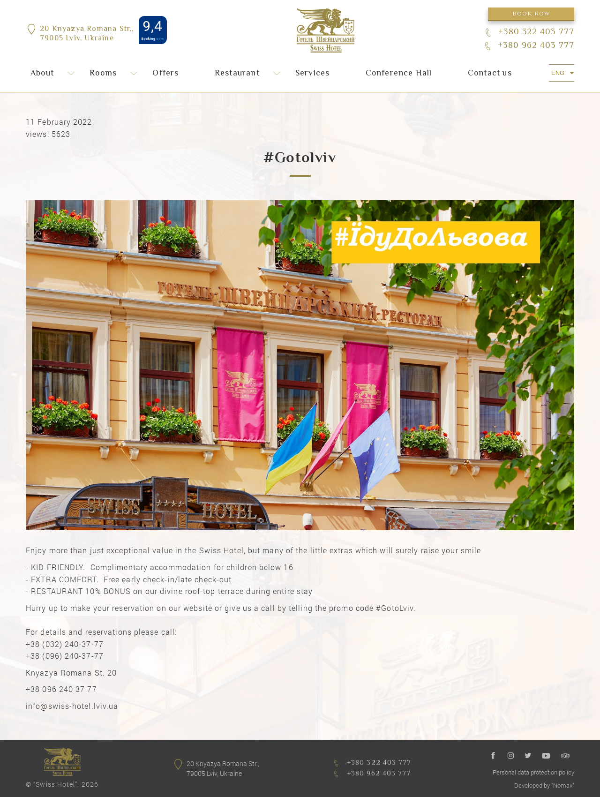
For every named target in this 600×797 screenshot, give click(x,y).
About (42, 73)
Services (312, 73)
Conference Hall (399, 73)
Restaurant (237, 73)
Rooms (103, 73)
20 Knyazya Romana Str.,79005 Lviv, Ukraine (87, 35)
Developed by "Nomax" (544, 785)
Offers (165, 73)
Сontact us (490, 73)
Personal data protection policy (533, 772)
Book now (531, 14)
